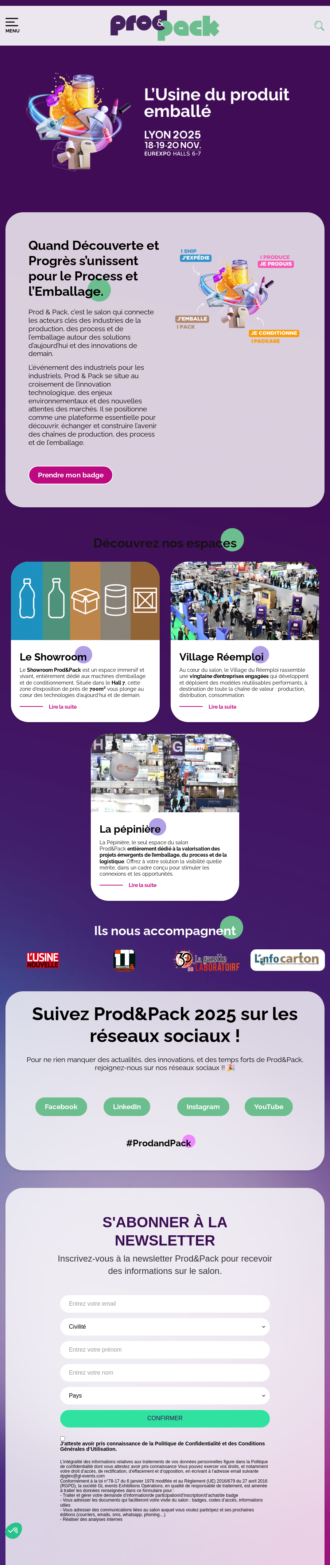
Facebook (61, 1107)
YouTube (268, 1107)
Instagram (203, 1107)
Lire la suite (63, 707)
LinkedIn (127, 1107)
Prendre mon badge (71, 475)
